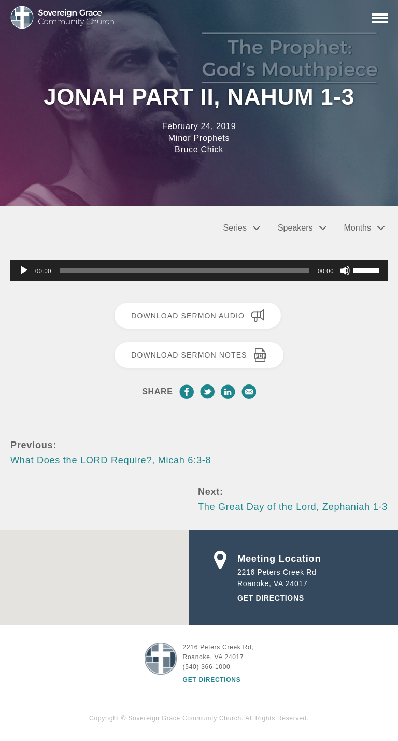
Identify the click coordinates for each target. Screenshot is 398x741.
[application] (199, 270)
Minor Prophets (199, 138)
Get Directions (270, 598)
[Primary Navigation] (380, 18)
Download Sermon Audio (197, 315)
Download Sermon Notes (199, 355)
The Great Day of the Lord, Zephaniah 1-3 (293, 507)
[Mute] (345, 270)
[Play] (24, 270)
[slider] (184, 270)
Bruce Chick (199, 149)
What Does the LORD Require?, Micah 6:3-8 (110, 460)
